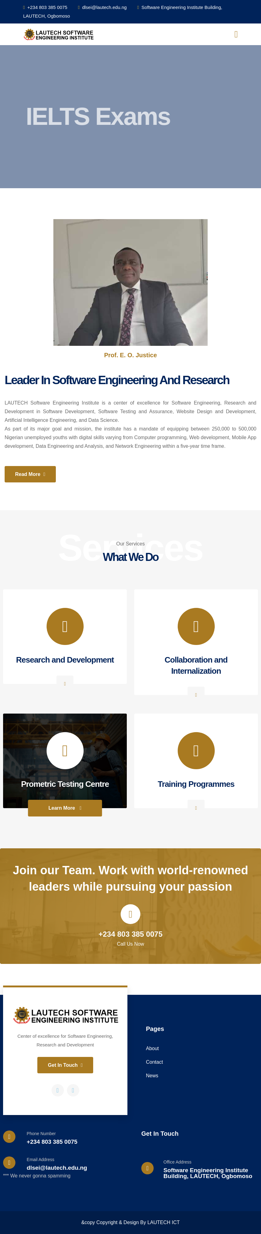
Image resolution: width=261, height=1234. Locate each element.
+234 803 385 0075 (45, 7)
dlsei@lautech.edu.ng (102, 7)
